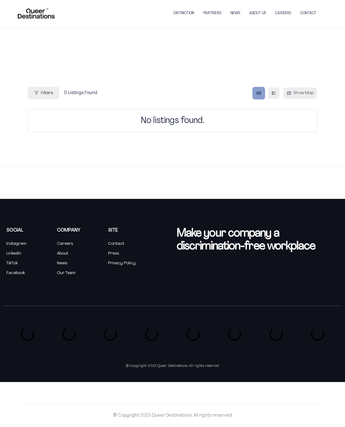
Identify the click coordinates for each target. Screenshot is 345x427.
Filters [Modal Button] (43, 93)
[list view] (274, 93)
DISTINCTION (183, 13)
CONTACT (308, 13)
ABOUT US (257, 13)
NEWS (235, 13)
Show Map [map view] (300, 93)
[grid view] (258, 93)
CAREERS (283, 13)
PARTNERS (212, 13)
